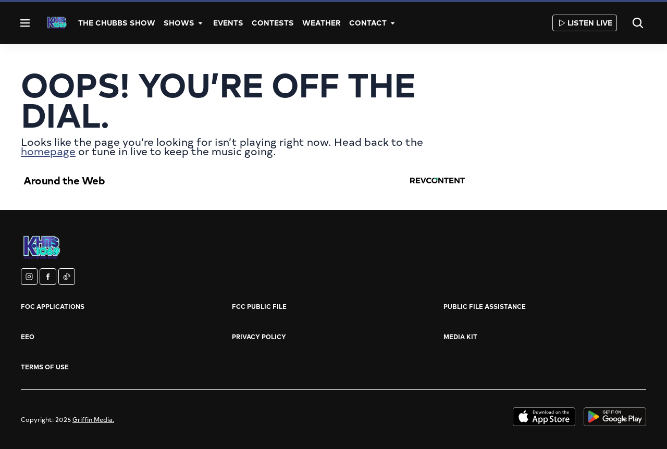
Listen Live (584, 23)
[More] (200, 23)
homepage (48, 151)
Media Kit (460, 336)
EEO (27, 336)
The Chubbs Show (116, 23)
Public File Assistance (484, 306)
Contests (273, 23)
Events (228, 23)
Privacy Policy (259, 336)
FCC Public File (259, 306)
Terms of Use (45, 366)
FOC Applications (52, 306)
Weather (321, 23)
